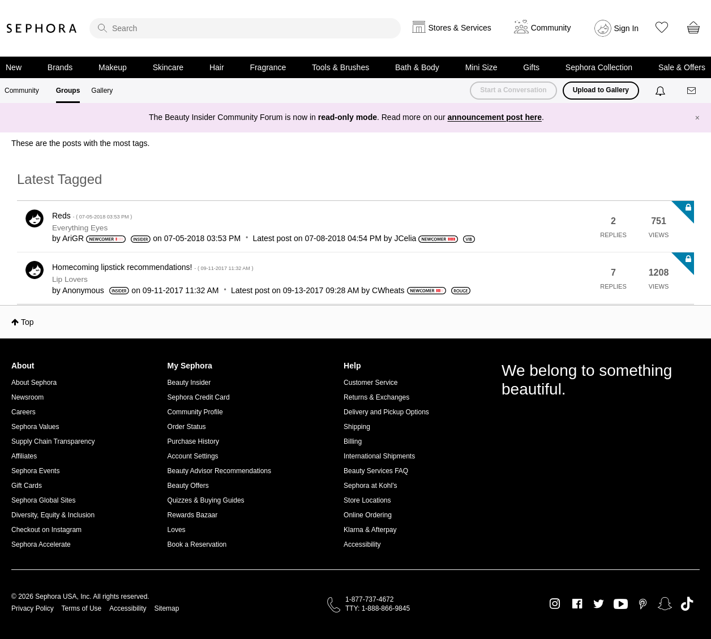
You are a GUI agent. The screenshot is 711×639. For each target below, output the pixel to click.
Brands (60, 67)
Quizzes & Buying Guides (206, 500)
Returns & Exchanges (376, 397)
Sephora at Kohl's (370, 486)
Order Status (187, 427)
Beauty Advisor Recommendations (219, 471)
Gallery (102, 91)
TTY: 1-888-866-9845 (377, 608)
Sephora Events (35, 471)
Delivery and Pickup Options (386, 412)
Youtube (621, 604)
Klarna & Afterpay (370, 530)
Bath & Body (417, 67)
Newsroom (27, 397)
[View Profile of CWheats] (388, 290)
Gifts (531, 67)
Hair (216, 67)
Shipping (357, 427)
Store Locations (367, 500)
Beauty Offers (188, 486)
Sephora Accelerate (41, 544)
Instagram (555, 604)
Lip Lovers (70, 279)
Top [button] (27, 322)
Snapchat (665, 604)
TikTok (687, 604)
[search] (245, 28)
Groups (68, 91)
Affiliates (24, 456)
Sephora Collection (599, 67)
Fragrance (268, 67)
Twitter (599, 604)
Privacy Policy (32, 608)
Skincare (168, 67)
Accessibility (362, 544)
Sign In (626, 28)
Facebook (577, 604)
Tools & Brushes (340, 67)
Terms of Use (82, 608)
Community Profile (195, 412)
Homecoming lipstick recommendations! (153, 267)
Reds (92, 215)
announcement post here (495, 117)
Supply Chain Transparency (53, 441)
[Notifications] (661, 90)
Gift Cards (26, 486)
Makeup (112, 67)
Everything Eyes (80, 228)
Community (22, 91)
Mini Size (481, 67)
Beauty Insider (189, 383)
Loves (177, 530)
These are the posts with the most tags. (80, 143)
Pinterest (643, 604)
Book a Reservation (197, 544)
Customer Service (370, 383)
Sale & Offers (681, 67)
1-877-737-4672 (369, 599)
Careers (23, 412)
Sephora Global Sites (43, 500)
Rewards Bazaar (193, 515)
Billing (353, 441)
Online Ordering (368, 515)
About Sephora (34, 383)
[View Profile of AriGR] (73, 238)
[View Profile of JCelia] (405, 238)
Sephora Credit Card (199, 397)
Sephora (42, 28)
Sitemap (166, 608)
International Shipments (379, 456)
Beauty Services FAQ (376, 471)
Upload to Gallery (601, 90)
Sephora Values (35, 427)
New (14, 67)
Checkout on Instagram (46, 530)
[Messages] (692, 91)
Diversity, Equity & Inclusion (53, 515)
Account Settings (193, 456)
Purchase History (193, 441)
